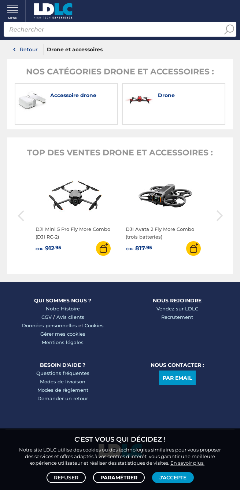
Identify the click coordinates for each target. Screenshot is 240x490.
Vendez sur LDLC (177, 309)
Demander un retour (62, 398)
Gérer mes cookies (62, 334)
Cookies (94, 325)
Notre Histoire (63, 309)
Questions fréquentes (62, 373)
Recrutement (177, 317)
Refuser (66, 477)
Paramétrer (118, 477)
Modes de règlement (62, 390)
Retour (29, 49)
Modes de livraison (62, 381)
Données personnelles (49, 325)
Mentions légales (63, 342)
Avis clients (70, 317)
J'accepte (173, 477)
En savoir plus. (187, 463)
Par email (177, 378)
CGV (46, 317)
